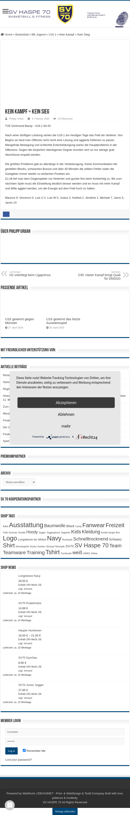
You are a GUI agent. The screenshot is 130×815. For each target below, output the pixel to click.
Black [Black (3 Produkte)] (70, 526)
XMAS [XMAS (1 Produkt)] (86, 553)
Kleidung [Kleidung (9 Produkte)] (91, 531)
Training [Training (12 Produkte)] (36, 552)
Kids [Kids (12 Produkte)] (76, 531)
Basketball (22, 34)
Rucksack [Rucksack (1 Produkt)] (67, 539)
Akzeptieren (66, 402)
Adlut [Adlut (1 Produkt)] (5, 526)
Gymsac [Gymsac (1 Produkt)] (13, 532)
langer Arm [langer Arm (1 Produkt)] (114, 532)
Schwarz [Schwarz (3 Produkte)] (115, 539)
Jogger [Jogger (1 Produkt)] (42, 532)
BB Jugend (39, 34)
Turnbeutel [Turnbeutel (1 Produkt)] (66, 553)
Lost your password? (18, 759)
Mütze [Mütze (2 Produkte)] (42, 539)
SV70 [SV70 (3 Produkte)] (69, 546)
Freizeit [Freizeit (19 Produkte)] (115, 525)
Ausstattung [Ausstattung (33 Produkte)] (26, 524)
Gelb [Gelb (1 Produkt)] (5, 532)
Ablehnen (66, 414)
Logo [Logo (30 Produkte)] (10, 538)
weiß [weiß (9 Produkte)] (77, 552)
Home (6, 34)
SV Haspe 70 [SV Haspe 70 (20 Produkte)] (92, 545)
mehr (66, 426)
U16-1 (52, 34)
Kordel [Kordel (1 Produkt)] (104, 532)
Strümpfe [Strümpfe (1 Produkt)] (60, 546)
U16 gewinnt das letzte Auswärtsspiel (63, 321)
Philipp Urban (16, 118)
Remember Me (34, 750)
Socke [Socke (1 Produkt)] (33, 546)
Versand (28, 589)
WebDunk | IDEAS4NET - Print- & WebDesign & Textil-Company (63, 793)
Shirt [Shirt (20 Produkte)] (9, 545)
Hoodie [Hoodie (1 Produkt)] (22, 532)
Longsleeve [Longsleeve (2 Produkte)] (25, 539)
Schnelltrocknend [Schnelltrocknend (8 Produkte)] (90, 538)
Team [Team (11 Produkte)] (115, 545)
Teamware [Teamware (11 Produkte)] (14, 552)
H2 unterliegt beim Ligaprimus (32, 274)
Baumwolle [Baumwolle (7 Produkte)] (54, 525)
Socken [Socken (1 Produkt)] (41, 546)
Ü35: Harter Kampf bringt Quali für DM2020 (97, 275)
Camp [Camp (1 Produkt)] (78, 526)
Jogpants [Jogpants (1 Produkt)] (65, 532)
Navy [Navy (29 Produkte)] (54, 538)
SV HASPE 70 (52, 802)
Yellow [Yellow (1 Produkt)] (94, 553)
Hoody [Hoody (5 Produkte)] (32, 532)
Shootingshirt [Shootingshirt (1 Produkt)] (22, 546)
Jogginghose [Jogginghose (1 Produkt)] (53, 532)
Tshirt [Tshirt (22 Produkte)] (53, 552)
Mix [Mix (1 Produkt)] (36, 539)
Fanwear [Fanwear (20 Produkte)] (93, 525)
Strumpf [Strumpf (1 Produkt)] (50, 546)
